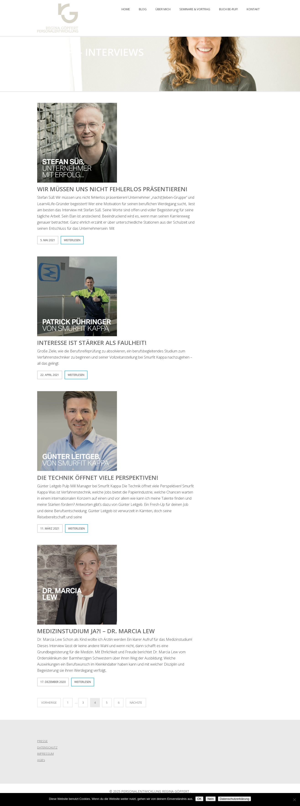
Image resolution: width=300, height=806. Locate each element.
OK (199, 799)
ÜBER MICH (163, 9)
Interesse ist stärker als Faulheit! (92, 342)
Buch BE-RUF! (228, 9)
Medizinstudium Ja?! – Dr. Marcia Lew (96, 631)
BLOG (143, 9)
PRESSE (42, 741)
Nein (210, 799)
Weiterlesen (72, 240)
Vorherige (49, 703)
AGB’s (41, 760)
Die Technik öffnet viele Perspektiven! (97, 477)
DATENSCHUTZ (47, 747)
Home (126, 9)
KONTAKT (253, 9)
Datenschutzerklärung (234, 799)
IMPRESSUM (45, 754)
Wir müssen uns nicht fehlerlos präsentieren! (112, 189)
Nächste (136, 703)
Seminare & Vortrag (194, 9)
